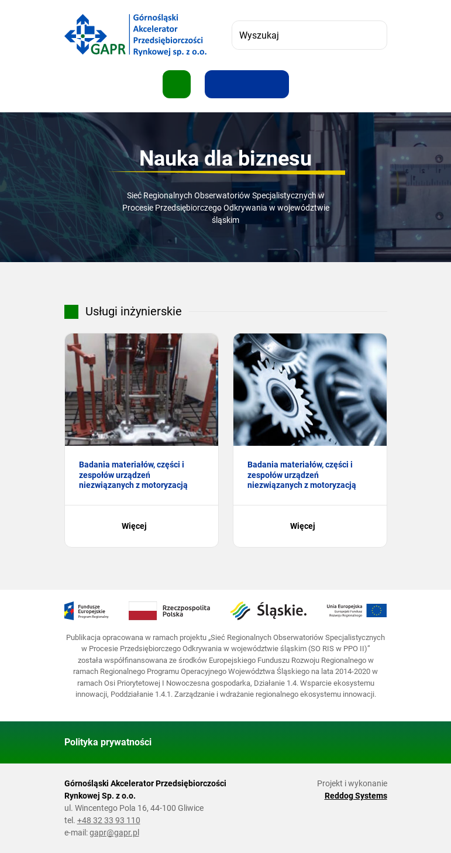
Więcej (141, 527)
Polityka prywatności (108, 742)
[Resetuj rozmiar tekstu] (247, 84)
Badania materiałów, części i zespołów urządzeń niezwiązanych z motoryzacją (133, 475)
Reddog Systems (356, 795)
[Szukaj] (373, 35)
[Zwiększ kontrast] (275, 84)
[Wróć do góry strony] (373, 742)
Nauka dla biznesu (225, 158)
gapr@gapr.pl (114, 832)
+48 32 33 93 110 (108, 820)
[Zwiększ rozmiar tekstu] (219, 84)
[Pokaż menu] (177, 84)
